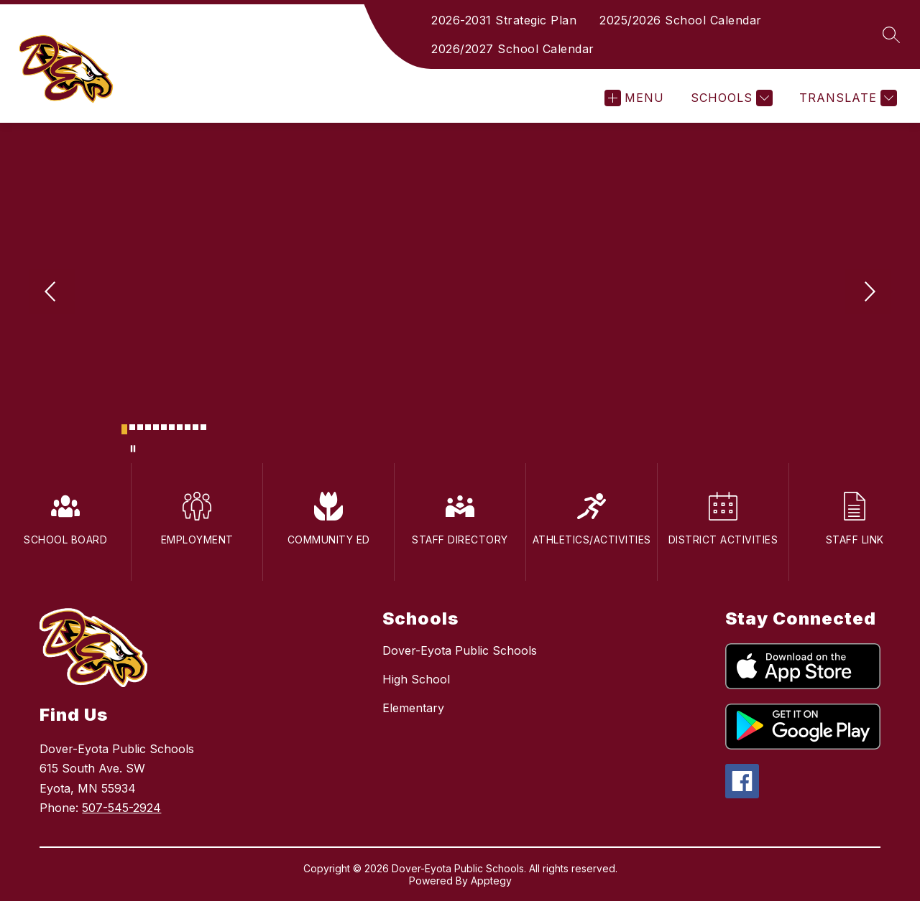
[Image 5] (156, 427)
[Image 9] (187, 427)
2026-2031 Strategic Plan (503, 20)
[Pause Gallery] (132, 448)
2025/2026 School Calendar (680, 20)
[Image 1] (124, 429)
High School (416, 679)
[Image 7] (172, 427)
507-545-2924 (121, 807)
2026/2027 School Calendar (512, 49)
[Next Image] (868, 293)
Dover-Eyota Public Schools (459, 650)
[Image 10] (195, 427)
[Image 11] (203, 427)
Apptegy (491, 880)
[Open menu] (634, 98)
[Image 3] (140, 427)
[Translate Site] (846, 98)
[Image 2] (132, 427)
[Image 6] (164, 427)
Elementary (413, 708)
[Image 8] (180, 427)
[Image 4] (148, 427)
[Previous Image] (52, 293)
